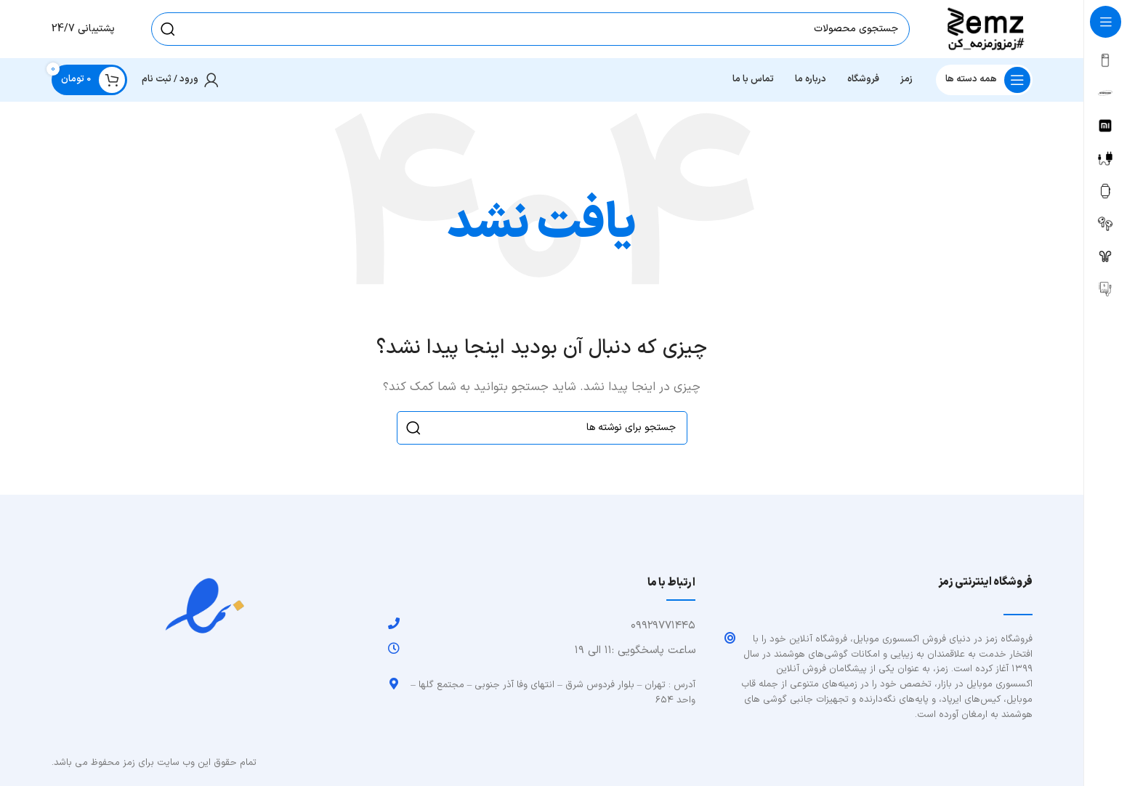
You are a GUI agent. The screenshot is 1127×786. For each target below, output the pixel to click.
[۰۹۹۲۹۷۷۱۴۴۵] (394, 623)
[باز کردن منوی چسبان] (984, 79)
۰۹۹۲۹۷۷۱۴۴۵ (663, 625)
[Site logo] (985, 28)
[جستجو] (530, 29)
